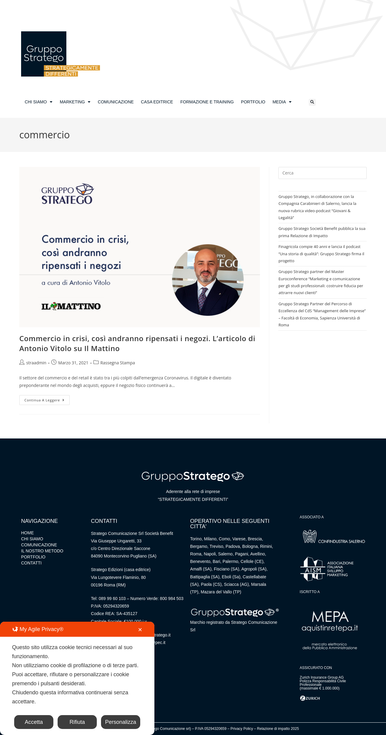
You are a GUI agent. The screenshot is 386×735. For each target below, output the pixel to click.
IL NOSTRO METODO (42, 550)
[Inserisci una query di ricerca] (322, 173)
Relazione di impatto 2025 (278, 729)
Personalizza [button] (120, 722)
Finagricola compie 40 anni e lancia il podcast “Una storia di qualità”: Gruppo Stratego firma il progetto (321, 253)
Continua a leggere (47, 398)
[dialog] (77, 678)
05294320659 (116, 606)
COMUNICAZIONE (116, 101)
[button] (312, 102)
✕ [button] (140, 630)
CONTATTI (31, 563)
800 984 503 (171, 598)
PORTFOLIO (253, 101)
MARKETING (75, 102)
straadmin (36, 363)
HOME (27, 532)
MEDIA (282, 102)
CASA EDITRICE (157, 101)
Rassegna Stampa (117, 363)
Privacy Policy (241, 729)
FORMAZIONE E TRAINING (207, 101)
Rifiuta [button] (77, 722)
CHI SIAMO (38, 102)
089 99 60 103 (112, 598)
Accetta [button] (34, 722)
